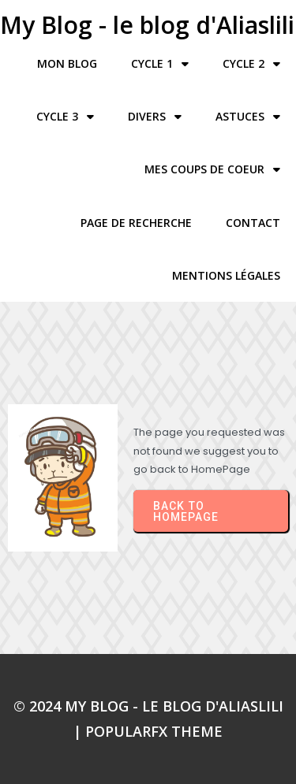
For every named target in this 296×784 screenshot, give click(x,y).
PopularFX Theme (154, 731)
